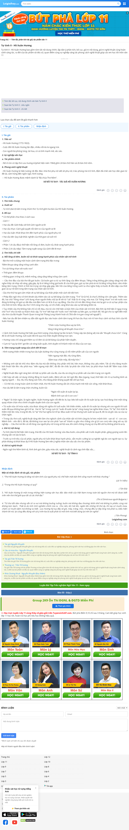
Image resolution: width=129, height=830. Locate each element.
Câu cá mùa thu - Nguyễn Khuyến (19, 550)
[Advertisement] (64, 79)
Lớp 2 (46, 781)
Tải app (48, 786)
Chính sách (6, 804)
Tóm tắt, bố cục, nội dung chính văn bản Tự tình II (25, 101)
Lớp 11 (4, 761)
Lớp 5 (3, 776)
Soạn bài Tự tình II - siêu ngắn (16, 105)
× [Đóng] (35, 788)
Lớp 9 (3, 766)
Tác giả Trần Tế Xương (14, 559)
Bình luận (16, 532)
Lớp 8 (46, 766)
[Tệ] (112, 190)
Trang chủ (5, 757)
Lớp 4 (46, 776)
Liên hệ (5, 799)
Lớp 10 (47, 761)
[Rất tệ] (108, 190)
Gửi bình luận (8, 736)
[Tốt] (120, 190)
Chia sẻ (5, 532)
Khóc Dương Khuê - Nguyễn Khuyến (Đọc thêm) (25, 573)
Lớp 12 (47, 757)
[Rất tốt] (125, 190)
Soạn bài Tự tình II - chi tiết (15, 109)
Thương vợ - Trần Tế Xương (16, 565)
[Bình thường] (116, 190)
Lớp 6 (46, 771)
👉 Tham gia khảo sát (21, 808)
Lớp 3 (3, 781)
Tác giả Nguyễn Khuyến (14, 544)
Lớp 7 (3, 771)
